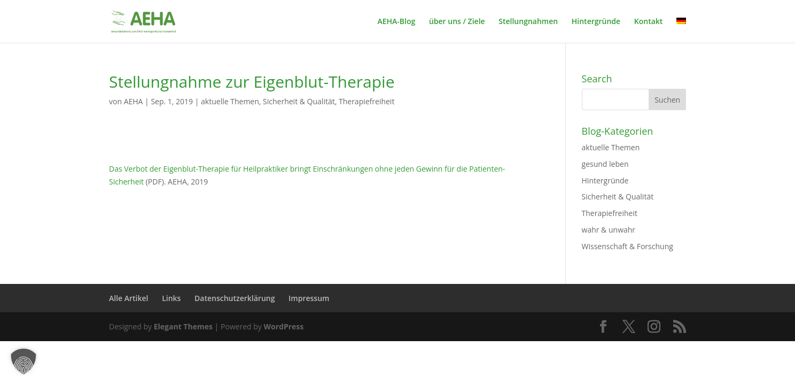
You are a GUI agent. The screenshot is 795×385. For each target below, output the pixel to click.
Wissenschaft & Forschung (627, 246)
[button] (23, 361)
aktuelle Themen (230, 101)
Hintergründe (596, 22)
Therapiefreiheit (366, 101)
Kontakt (648, 22)
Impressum (309, 298)
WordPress (283, 326)
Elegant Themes (183, 326)
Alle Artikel (129, 298)
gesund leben (605, 164)
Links (171, 298)
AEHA (133, 101)
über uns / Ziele (457, 22)
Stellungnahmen (528, 22)
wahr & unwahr (609, 230)
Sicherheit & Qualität (299, 101)
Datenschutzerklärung (234, 298)
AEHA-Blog (396, 22)
